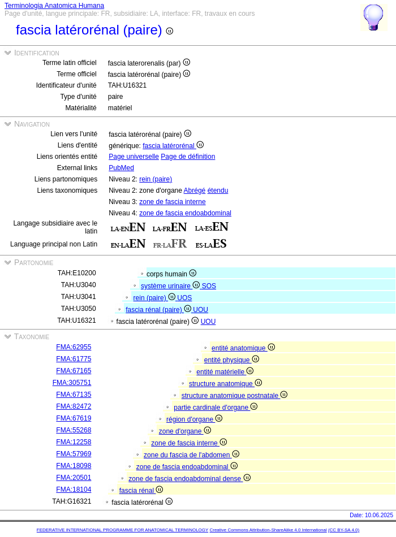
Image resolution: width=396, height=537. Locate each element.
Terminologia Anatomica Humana (54, 6)
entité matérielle (224, 372)
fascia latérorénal (173, 146)
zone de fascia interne (172, 202)
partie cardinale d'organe (215, 408)
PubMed (121, 168)
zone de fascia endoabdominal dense (189, 479)
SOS (209, 286)
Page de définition (188, 157)
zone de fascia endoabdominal (185, 213)
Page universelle (134, 157)
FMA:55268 (73, 430)
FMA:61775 (73, 359)
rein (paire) (155, 179)
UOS (184, 298)
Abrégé (195, 190)
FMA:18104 (73, 489)
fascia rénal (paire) (159, 310)
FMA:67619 (73, 418)
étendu (218, 190)
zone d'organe (185, 431)
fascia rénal (141, 491)
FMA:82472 (73, 406)
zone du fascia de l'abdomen (191, 455)
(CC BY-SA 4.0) (343, 529)
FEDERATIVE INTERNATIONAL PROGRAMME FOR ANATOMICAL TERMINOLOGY (122, 529)
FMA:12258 (73, 442)
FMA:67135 (73, 395)
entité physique (231, 360)
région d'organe (194, 419)
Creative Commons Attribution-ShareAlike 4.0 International (267, 529)
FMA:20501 (73, 478)
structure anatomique (225, 384)
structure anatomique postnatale (235, 396)
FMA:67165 (73, 371)
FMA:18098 (73, 466)
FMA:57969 (73, 454)
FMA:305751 (72, 383)
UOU (200, 310)
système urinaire (171, 286)
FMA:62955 (73, 347)
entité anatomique (243, 348)
